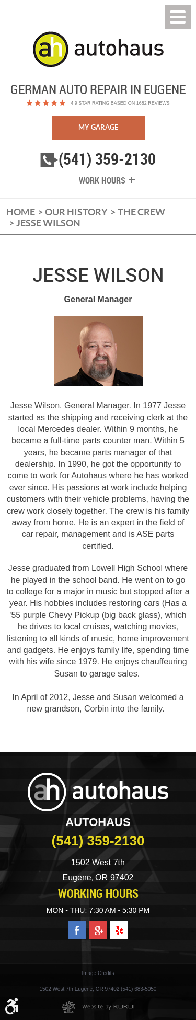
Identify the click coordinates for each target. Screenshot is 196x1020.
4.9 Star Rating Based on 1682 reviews (120, 103)
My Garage (98, 127)
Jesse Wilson (48, 222)
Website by (98, 1007)
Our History (76, 212)
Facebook (77, 926)
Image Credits (98, 973)
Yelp (118, 926)
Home (20, 212)
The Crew (141, 212)
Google (98, 926)
